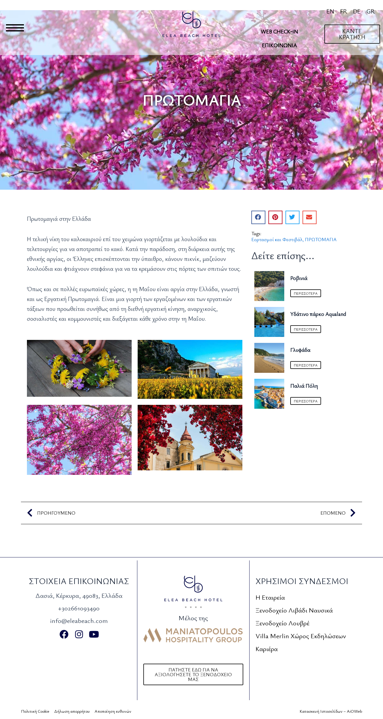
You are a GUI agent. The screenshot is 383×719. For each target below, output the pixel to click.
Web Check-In (279, 31)
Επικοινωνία (279, 45)
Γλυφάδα (300, 349)
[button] (258, 217)
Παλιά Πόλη (304, 385)
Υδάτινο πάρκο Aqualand (318, 313)
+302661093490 (79, 608)
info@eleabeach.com (79, 620)
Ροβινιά (298, 278)
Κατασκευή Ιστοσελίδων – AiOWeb (331, 711)
